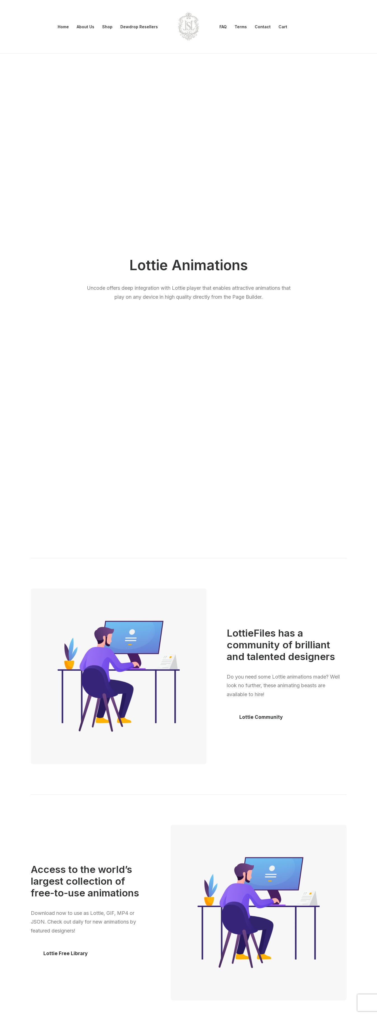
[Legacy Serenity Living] (188, 27)
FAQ (223, 26)
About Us (85, 26)
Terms (241, 26)
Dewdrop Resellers (139, 26)
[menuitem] (63, 27)
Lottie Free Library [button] (65, 506)
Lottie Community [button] (261, 270)
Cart (282, 26)
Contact (263, 26)
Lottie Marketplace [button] (262, 742)
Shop (107, 26)
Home (63, 26)
